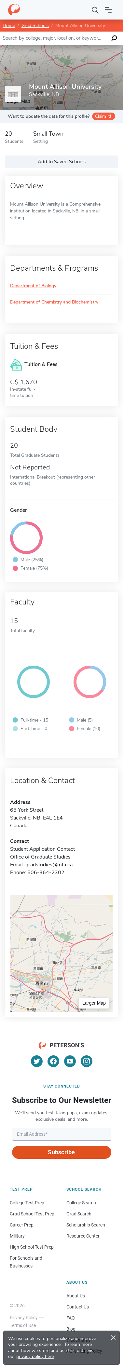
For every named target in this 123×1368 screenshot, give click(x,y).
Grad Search (78, 1213)
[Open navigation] (108, 10)
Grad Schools (35, 25)
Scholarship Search (85, 1224)
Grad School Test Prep (32, 1213)
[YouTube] (70, 1061)
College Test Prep (27, 1202)
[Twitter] (37, 1061)
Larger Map (94, 1003)
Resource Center (83, 1236)
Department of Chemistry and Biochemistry (54, 302)
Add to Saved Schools (62, 161)
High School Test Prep (32, 1247)
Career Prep (22, 1224)
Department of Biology (33, 286)
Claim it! (103, 116)
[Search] (95, 10)
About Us (75, 1295)
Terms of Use (23, 1325)
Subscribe (61, 1152)
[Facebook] (53, 1061)
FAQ (70, 1318)
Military (17, 1236)
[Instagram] (86, 1061)
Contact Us (77, 1306)
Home (9, 25)
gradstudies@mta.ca (49, 864)
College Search (81, 1202)
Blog (70, 1329)
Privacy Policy (24, 1317)
